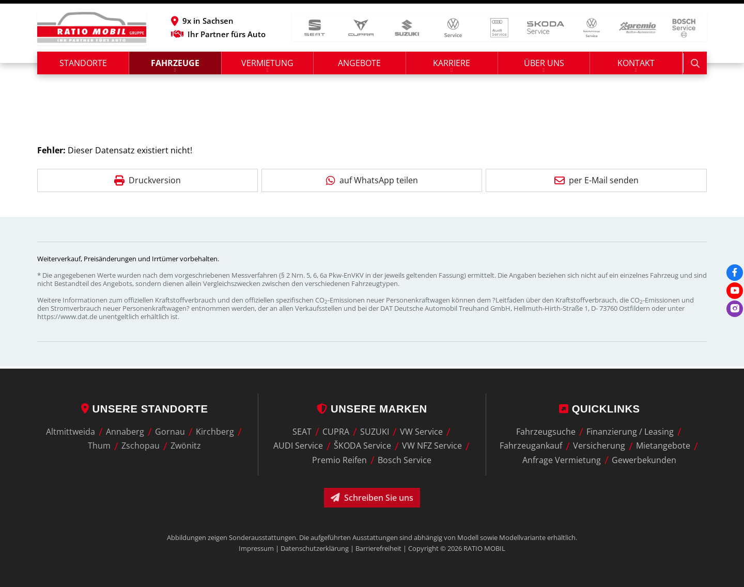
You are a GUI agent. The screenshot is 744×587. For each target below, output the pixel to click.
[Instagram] (734, 308)
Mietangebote (663, 446)
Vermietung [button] (268, 64)
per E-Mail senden (596, 181)
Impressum (256, 548)
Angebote (360, 64)
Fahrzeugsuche (546, 431)
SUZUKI (374, 431)
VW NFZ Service (432, 446)
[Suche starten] (695, 64)
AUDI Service (298, 446)
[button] (227, 21)
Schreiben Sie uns (372, 497)
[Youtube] (734, 290)
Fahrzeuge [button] (175, 64)
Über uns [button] (544, 64)
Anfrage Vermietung (561, 460)
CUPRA (335, 431)
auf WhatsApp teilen (372, 181)
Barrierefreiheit (378, 548)
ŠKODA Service (362, 446)
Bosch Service (404, 460)
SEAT (302, 431)
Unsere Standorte (144, 409)
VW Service (421, 431)
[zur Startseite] (91, 28)
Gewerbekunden (644, 460)
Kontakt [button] (637, 64)
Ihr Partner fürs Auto (227, 35)
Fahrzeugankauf (531, 446)
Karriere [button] (452, 64)
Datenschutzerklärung (315, 548)
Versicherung (599, 446)
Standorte (83, 64)
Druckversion (147, 181)
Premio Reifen (339, 460)
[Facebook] (734, 272)
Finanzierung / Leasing (630, 431)
